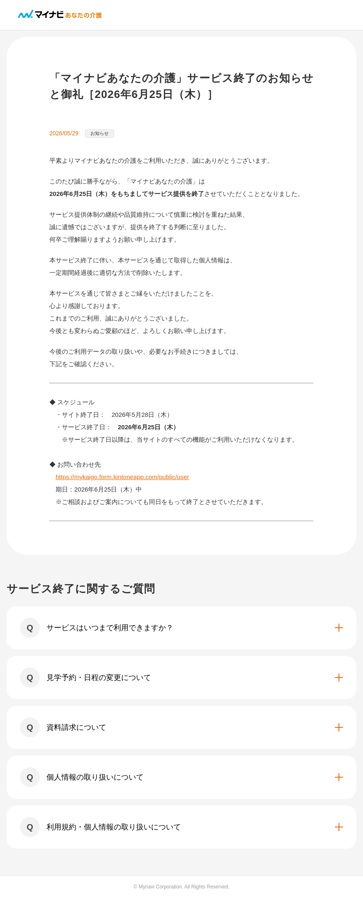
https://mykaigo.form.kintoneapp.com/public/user (122, 476)
